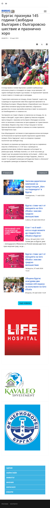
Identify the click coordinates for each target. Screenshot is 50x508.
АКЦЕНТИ (5, 38)
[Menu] (45, 11)
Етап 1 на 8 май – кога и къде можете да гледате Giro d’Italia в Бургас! (35, 231)
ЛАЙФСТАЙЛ (11, 473)
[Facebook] (2, 3)
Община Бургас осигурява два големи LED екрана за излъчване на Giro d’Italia (35, 284)
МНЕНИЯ (10, 482)
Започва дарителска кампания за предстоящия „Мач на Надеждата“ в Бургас (35, 186)
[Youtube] (6, 3)
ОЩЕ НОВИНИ (25, 303)
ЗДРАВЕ (9, 468)
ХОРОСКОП (11, 487)
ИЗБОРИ (9, 492)
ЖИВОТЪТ (10, 477)
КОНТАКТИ (13, 504)
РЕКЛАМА (5, 504)
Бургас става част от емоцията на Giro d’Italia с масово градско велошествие (35, 211)
